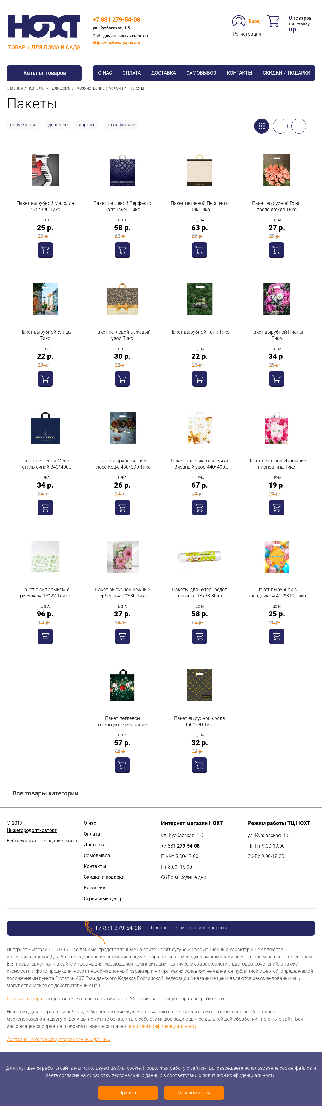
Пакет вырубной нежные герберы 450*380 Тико (122, 593)
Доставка (163, 73)
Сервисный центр (103, 898)
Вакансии (94, 888)
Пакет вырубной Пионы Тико (276, 335)
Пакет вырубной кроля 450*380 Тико (199, 721)
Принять (128, 1092)
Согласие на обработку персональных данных (58, 1039)
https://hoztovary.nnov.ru (116, 42)
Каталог (37, 88)
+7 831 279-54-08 (116, 19)
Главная (15, 88)
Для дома (61, 88)
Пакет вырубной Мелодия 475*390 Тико (45, 206)
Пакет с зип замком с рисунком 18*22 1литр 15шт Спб (45, 593)
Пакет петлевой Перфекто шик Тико (200, 206)
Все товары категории (45, 793)
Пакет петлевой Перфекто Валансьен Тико (122, 206)
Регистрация (247, 34)
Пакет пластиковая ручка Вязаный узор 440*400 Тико (199, 464)
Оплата (131, 73)
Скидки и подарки (286, 73)
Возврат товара (24, 998)
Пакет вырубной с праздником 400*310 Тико (277, 593)
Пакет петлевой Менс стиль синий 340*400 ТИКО (45, 464)
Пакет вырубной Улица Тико (45, 335)
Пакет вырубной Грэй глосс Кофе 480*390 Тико (122, 464)
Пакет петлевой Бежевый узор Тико (122, 335)
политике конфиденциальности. (163, 1026)
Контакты (239, 73)
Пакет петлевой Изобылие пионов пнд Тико (277, 464)
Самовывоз (201, 73)
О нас (105, 73)
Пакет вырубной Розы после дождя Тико (277, 206)
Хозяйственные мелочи (100, 88)
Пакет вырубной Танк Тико (200, 332)
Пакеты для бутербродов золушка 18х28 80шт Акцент (199, 593)
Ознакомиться (194, 1093)
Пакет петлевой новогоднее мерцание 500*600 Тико (122, 721)
